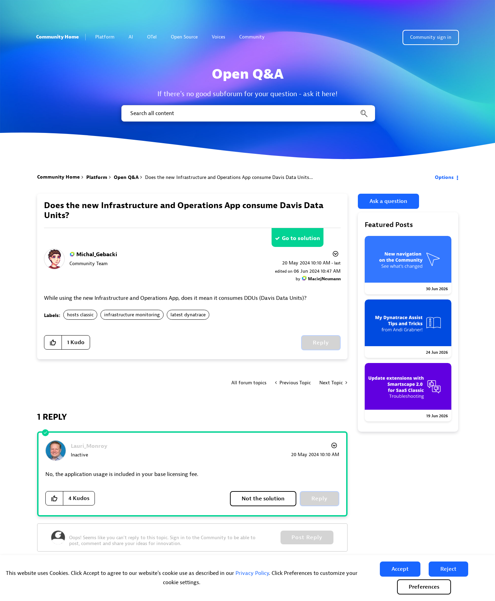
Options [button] (444, 177)
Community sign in (430, 37)
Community (255, 37)
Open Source (184, 37)
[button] (400, 569)
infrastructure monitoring (132, 315)
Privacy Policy (252, 573)
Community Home (57, 37)
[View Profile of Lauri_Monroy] (89, 446)
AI (131, 37)
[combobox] (247, 113)
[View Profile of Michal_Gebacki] (96, 254)
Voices (218, 37)
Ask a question (388, 201)
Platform (107, 37)
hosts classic (80, 315)
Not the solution (263, 498)
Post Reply (307, 537)
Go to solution (301, 238)
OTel (152, 37)
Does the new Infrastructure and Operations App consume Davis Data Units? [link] (228, 177)
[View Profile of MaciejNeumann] (324, 279)
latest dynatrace (188, 315)
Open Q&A (126, 177)
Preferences (424, 586)
